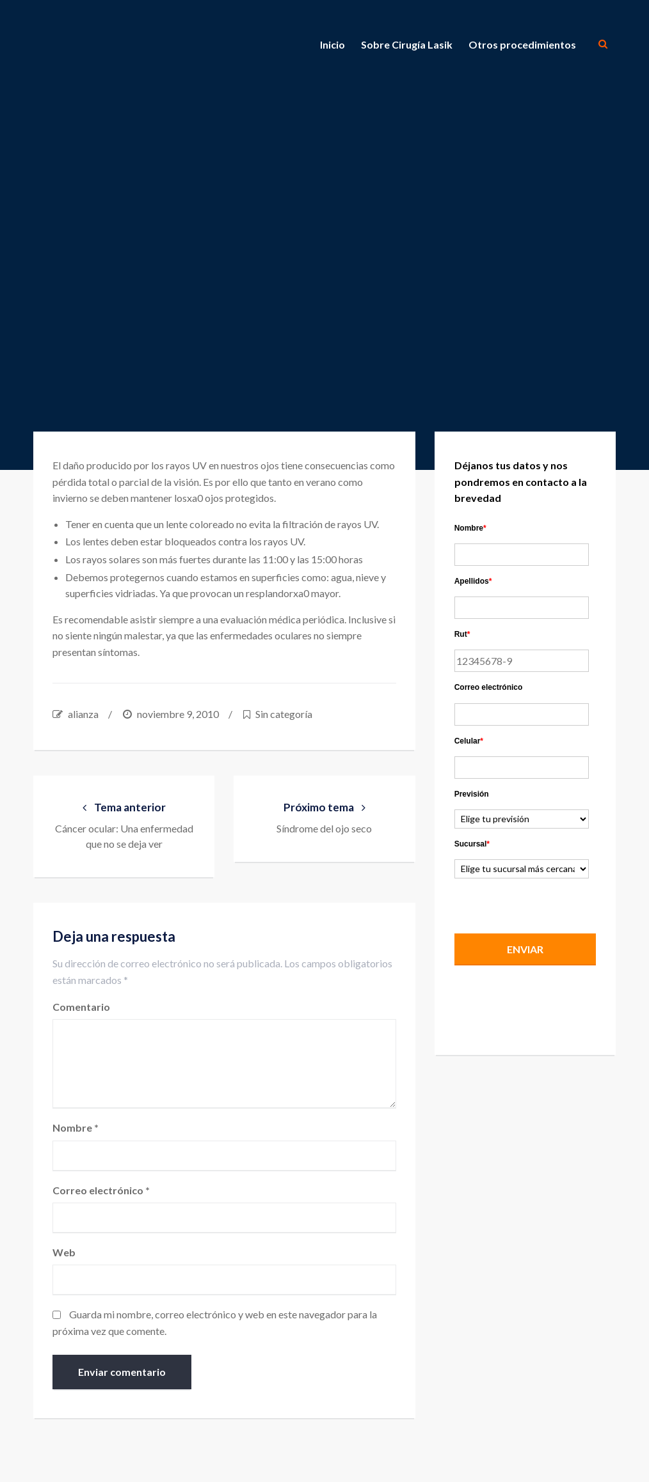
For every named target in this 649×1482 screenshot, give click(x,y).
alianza (83, 714)
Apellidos (473, 581)
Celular (468, 741)
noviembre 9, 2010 (178, 714)
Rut (462, 634)
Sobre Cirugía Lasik (407, 44)
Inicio (332, 44)
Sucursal (472, 843)
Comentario (81, 1007)
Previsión (471, 794)
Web (64, 1252)
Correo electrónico (101, 1190)
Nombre (75, 1127)
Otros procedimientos (522, 44)
